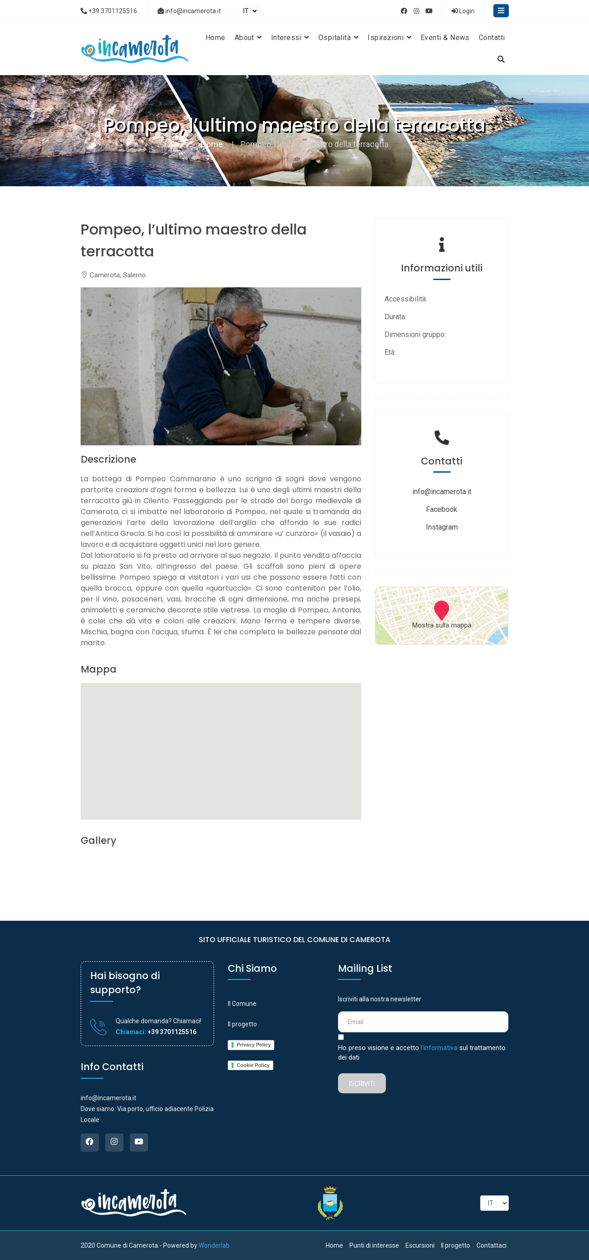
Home (215, 37)
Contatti (492, 37)
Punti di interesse (374, 1245)
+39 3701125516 (109, 11)
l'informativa (439, 1047)
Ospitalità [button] (338, 37)
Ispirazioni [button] (389, 37)
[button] (221, 743)
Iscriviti (362, 1083)
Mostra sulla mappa (441, 625)
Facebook (441, 509)
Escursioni (420, 1245)
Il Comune (242, 1003)
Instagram (442, 527)
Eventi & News (445, 37)
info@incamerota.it (189, 11)
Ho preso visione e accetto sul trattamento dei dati (422, 1052)
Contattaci (491, 1245)
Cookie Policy (253, 1065)
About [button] (248, 37)
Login (463, 11)
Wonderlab (214, 1245)
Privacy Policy (254, 1044)
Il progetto (242, 1024)
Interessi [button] (290, 37)
